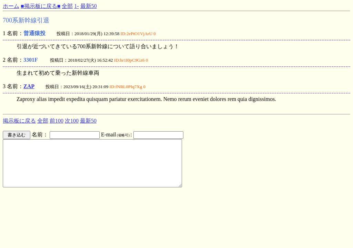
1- (76, 6)
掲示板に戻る (19, 121)
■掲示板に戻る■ (40, 6)
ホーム (11, 6)
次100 (72, 121)
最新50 (88, 6)
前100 (56, 121)
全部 (67, 6)
